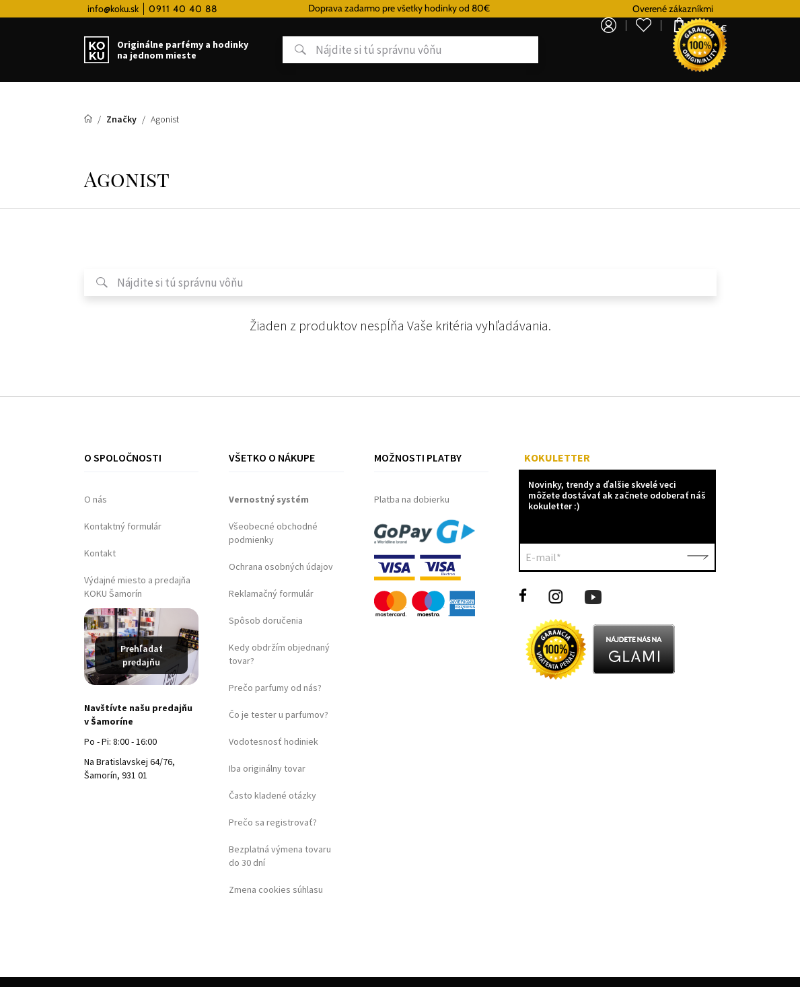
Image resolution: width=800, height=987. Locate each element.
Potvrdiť (698, 557)
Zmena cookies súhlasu (276, 889)
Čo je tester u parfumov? (278, 714)
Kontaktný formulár (122, 526)
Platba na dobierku (411, 499)
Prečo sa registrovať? (273, 822)
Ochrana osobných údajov (281, 566)
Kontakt (100, 553)
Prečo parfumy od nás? (275, 688)
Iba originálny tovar (267, 768)
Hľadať (247, 49)
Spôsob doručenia (266, 620)
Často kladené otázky (272, 795)
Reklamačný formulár (271, 593)
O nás (95, 499)
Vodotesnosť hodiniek (273, 741)
